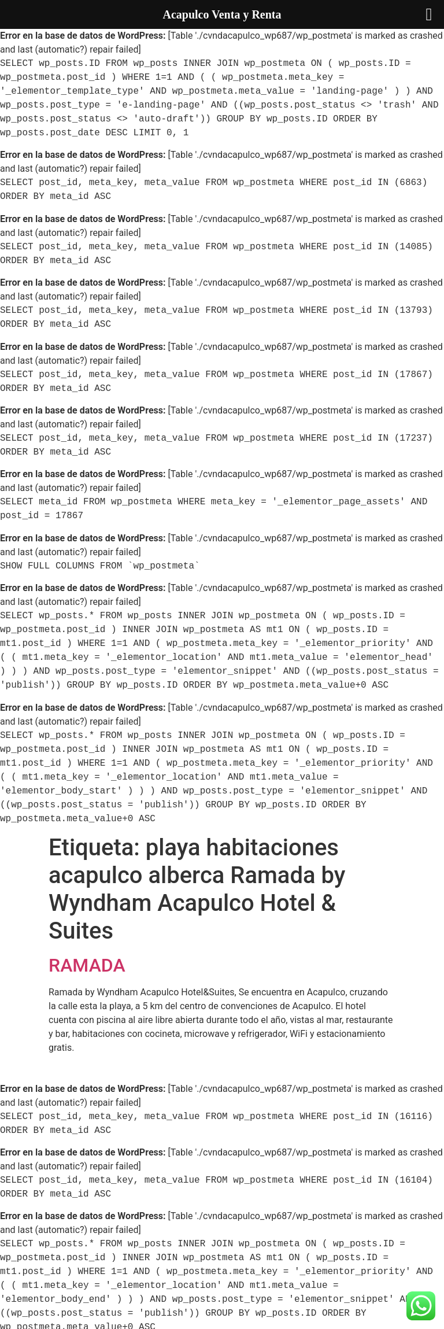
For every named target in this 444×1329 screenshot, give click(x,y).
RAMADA (87, 965)
